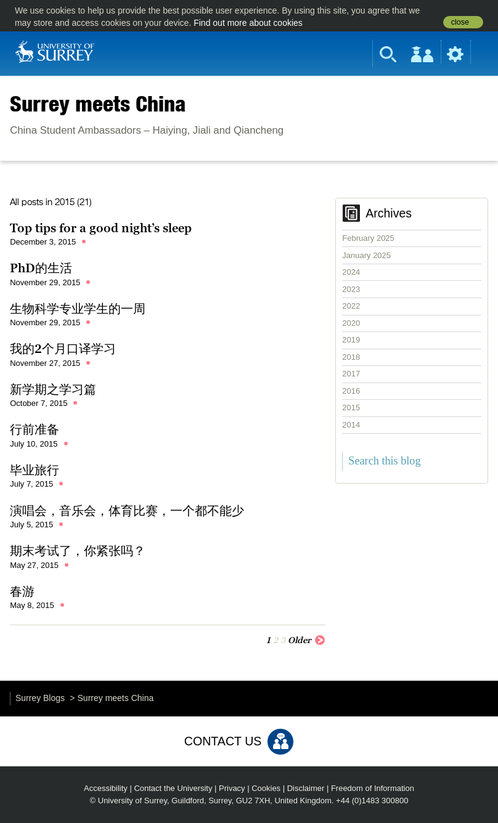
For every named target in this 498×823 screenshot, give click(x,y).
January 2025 (366, 255)
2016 (351, 390)
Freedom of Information (372, 788)
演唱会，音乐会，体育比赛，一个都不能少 (127, 510)
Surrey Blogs (40, 698)
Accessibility (106, 788)
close (460, 22)
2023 (351, 289)
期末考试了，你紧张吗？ (77, 550)
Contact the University (173, 788)
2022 (351, 305)
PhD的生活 (41, 268)
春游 (22, 591)
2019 (351, 339)
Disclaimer (306, 788)
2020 (351, 323)
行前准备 (34, 429)
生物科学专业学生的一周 (77, 308)
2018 (351, 357)
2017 (351, 373)
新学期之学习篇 (53, 389)
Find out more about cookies (248, 23)
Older (306, 639)
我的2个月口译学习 (63, 348)
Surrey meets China (98, 103)
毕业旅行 (34, 470)
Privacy (232, 788)
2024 (351, 272)
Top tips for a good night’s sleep (101, 228)
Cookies (265, 788)
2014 (351, 424)
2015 (351, 407)
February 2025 (368, 238)
